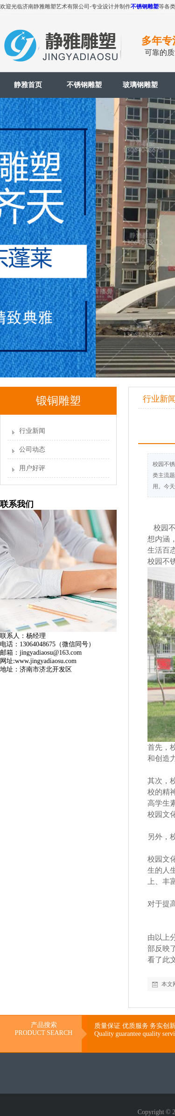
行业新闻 (32, 430)
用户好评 (32, 468)
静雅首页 (28, 85)
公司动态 (32, 449)
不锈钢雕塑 (145, 6)
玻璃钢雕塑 (140, 85)
